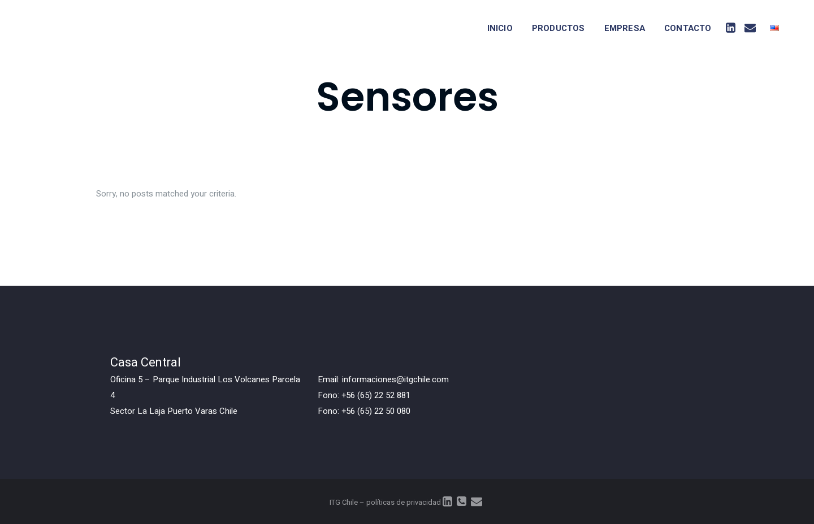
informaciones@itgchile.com (395, 379)
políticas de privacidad (403, 502)
